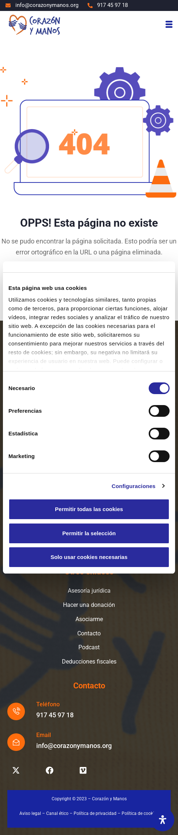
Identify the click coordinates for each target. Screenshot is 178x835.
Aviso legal (30, 813)
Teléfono (48, 704)
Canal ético (57, 813)
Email (43, 735)
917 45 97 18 (55, 715)
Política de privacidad (95, 813)
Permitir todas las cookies (89, 509)
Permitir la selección (89, 533)
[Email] (16, 742)
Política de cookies (140, 813)
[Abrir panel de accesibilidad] (162, 819)
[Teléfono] (16, 711)
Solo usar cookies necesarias (89, 557)
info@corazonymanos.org (74, 745)
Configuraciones (134, 486)
